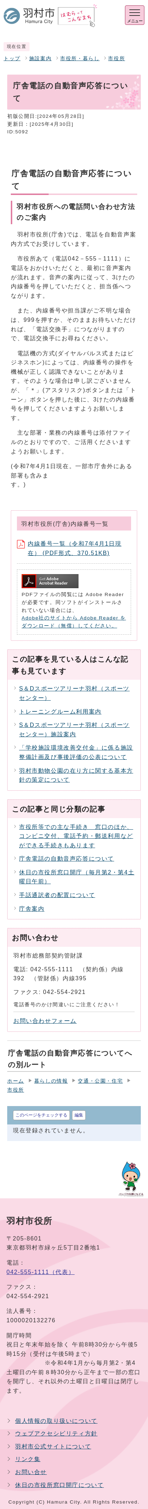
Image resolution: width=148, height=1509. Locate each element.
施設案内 (40, 58)
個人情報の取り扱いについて (56, 1421)
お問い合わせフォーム (45, 1021)
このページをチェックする (41, 1115)
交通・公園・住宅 (100, 1081)
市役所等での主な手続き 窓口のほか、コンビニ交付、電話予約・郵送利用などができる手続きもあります (76, 836)
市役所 (116, 58)
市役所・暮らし (79, 58)
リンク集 (27, 1459)
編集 (79, 1115)
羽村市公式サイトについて (53, 1446)
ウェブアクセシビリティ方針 (56, 1433)
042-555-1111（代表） (40, 1272)
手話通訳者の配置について (57, 895)
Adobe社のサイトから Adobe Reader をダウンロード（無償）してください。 (74, 622)
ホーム (15, 1081)
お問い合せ (31, 1472)
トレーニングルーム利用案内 (60, 712)
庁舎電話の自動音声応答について (66, 859)
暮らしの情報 (51, 1081)
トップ (12, 58)
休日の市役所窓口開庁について (59, 1485)
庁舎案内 (31, 909)
